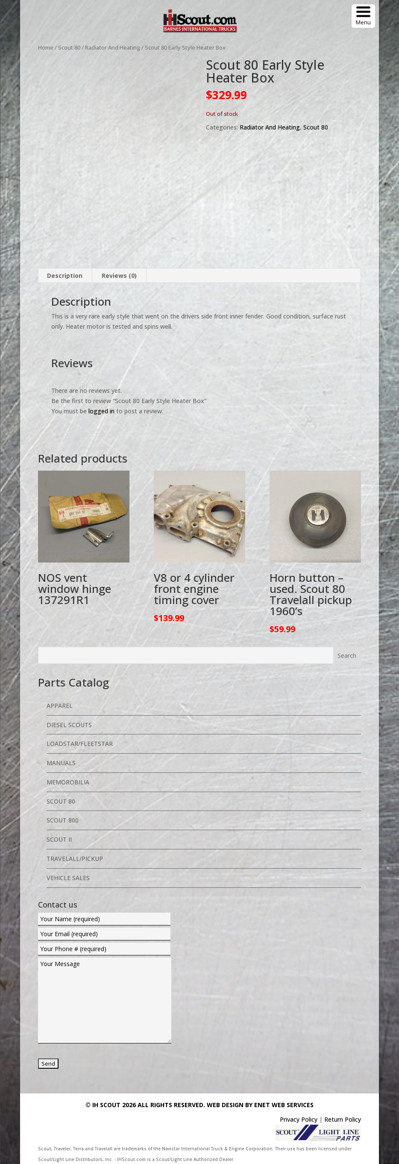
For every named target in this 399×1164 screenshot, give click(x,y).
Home (45, 47)
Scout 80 (69, 47)
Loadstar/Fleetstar (80, 743)
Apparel (60, 704)
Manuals (61, 762)
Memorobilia (68, 781)
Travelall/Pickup (75, 858)
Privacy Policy (298, 1118)
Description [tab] (64, 275)
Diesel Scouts (69, 723)
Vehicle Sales (68, 876)
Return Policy (342, 1118)
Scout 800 (63, 819)
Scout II (59, 838)
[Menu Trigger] (363, 16)
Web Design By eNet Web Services (260, 1104)
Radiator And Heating (112, 47)
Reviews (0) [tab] (119, 275)
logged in (101, 410)
